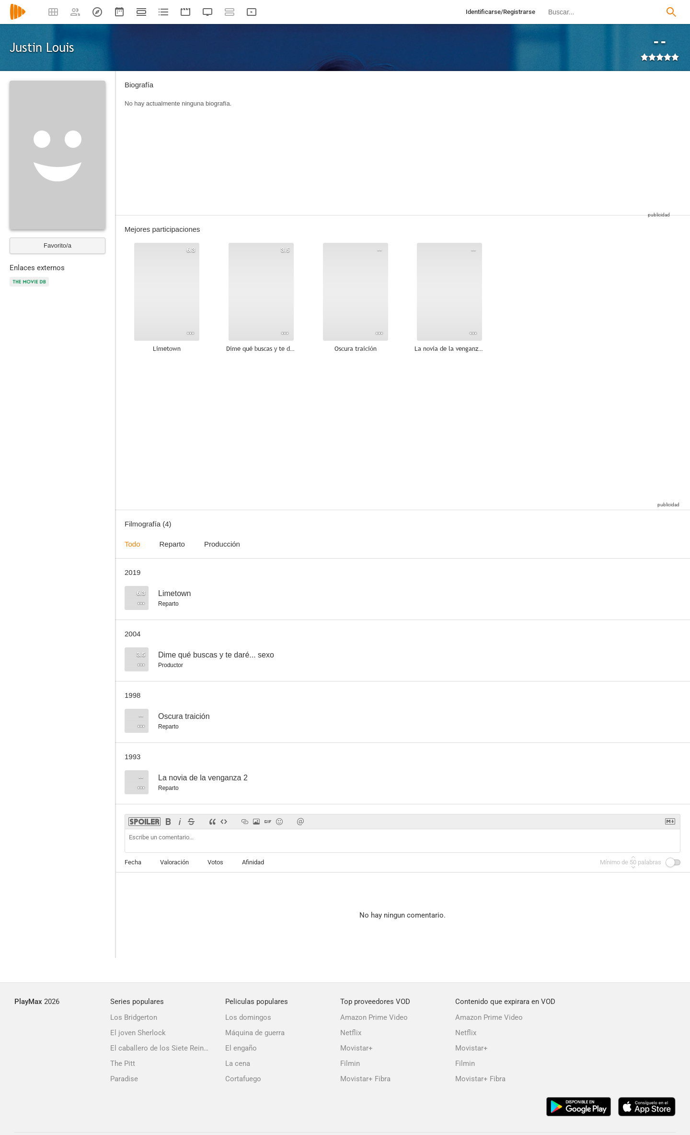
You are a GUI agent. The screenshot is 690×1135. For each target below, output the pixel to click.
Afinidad (253, 862)
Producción (222, 544)
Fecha (133, 862)
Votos (215, 862)
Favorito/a (57, 245)
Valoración (174, 862)
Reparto (172, 544)
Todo (132, 544)
